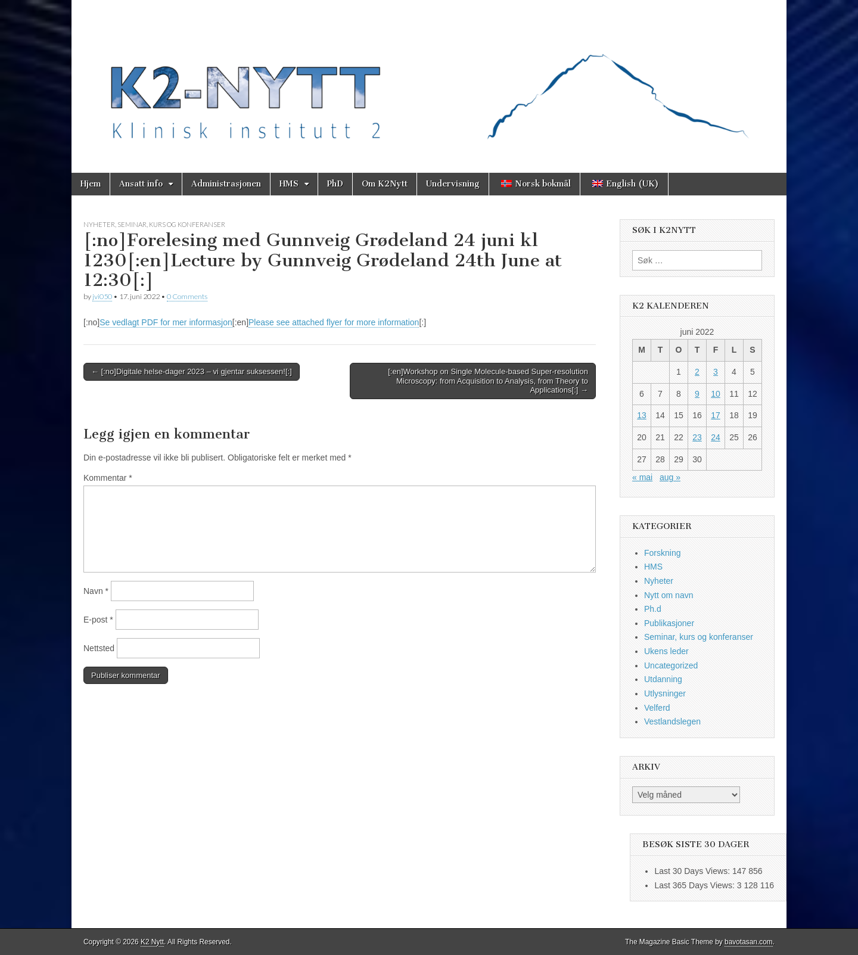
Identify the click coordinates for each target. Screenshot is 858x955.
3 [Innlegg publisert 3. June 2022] (715, 372)
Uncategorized (671, 665)
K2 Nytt (152, 942)
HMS (289, 184)
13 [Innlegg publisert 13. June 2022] (641, 415)
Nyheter (99, 224)
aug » (670, 477)
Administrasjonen (226, 184)
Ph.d (652, 609)
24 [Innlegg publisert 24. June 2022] (715, 437)
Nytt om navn (668, 595)
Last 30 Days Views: (693, 871)
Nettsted (98, 648)
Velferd (657, 708)
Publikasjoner (669, 623)
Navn (95, 591)
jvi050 (102, 296)
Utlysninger (665, 693)
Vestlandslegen (672, 721)
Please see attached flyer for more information (333, 322)
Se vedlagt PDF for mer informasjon (166, 322)
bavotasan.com (749, 942)
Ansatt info (141, 184)
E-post (98, 619)
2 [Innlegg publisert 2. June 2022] (697, 372)
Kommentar (107, 478)
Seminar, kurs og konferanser (171, 224)
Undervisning (453, 184)
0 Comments (187, 296)
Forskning (662, 553)
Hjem (90, 184)
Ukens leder (666, 651)
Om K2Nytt (385, 184)
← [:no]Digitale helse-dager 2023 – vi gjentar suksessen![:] (191, 371)
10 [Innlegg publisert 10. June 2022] (715, 394)
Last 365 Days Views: (695, 885)
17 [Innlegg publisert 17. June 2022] (715, 415)
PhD (335, 184)
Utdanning (663, 679)
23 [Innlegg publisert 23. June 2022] (697, 437)
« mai (642, 477)
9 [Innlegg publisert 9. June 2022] (697, 394)
